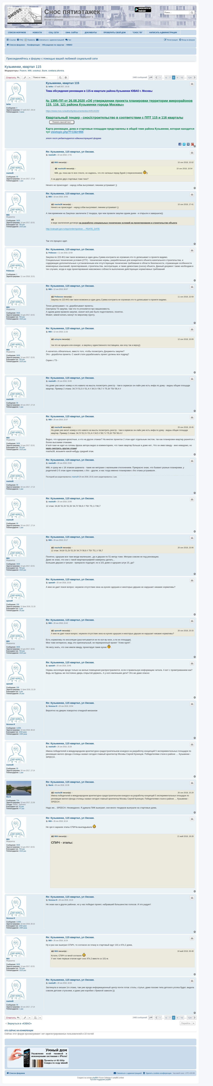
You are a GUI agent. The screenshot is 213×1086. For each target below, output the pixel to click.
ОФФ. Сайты (72, 33)
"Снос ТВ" (137, 33)
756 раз (22, 225)
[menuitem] (20, 40)
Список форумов (17, 33)
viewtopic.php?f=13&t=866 (67, 132)
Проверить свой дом (115, 33)
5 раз (21, 608)
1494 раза (23, 734)
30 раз (21, 806)
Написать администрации (163, 33)
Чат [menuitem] (68, 40)
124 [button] (190, 77)
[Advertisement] (132, 1057)
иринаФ (9, 601)
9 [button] (177, 77)
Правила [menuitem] (31, 40)
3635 (18, 221)
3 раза (21, 112)
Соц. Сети (54, 33)
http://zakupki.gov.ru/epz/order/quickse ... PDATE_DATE (73, 229)
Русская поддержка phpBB (100, 1079)
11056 (18, 728)
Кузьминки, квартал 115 (23, 67)
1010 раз (22, 227)
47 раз (21, 808)
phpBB (94, 1078)
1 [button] (160, 77)
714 (17, 800)
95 (17, 177)
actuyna (57, 339)
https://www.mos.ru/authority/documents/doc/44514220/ (72, 111)
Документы (91, 33)
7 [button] (169, 77)
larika (8, 104)
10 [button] (182, 77)
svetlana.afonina (56, 70)
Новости (37, 33)
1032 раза (23, 732)
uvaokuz (37, 70)
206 (17, 604)
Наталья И (10, 724)
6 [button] (166, 77)
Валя (44, 70)
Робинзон (10, 271)
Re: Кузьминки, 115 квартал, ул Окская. (70, 151)
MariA (8, 797)
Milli (29, 70)
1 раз (21, 181)
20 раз (21, 610)
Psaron (23, 70)
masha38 (9, 173)
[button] (150, 78)
